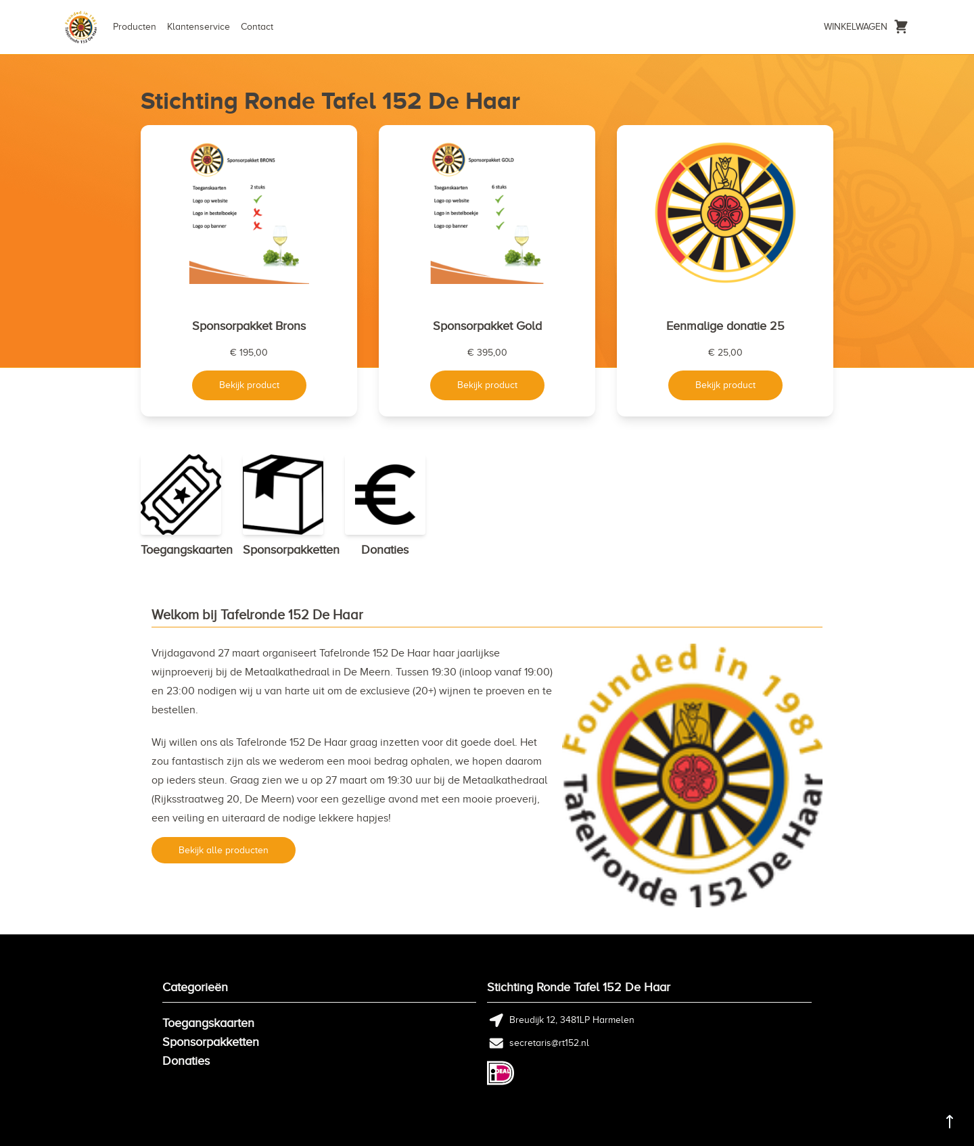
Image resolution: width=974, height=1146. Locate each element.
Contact (257, 27)
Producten (134, 27)
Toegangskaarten (208, 1023)
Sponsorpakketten (210, 1042)
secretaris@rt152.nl (549, 1043)
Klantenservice (198, 27)
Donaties (186, 1061)
